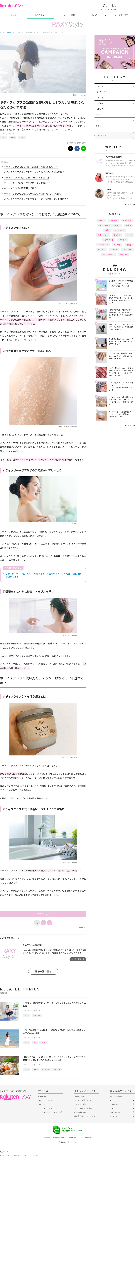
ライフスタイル (108, 254)
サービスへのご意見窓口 (84, 1108)
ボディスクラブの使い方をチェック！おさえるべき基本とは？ (34, 172)
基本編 (13, 137)
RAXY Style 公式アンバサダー (109, 225)
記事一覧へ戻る (43, 971)
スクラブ (22, 137)
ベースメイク (101, 92)
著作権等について (75, 1138)
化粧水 (129, 245)
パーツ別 (117, 245)
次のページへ (43, 914)
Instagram (114, 1104)
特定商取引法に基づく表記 (84, 1116)
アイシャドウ (119, 230)
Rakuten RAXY (12, 6)
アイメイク (100, 97)
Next (82, 927)
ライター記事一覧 (78, 959)
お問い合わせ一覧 (20, 1155)
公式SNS (93, 15)
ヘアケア (99, 109)
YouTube (113, 1116)
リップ (129, 235)
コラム (99, 120)
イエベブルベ (103, 245)
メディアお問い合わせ (83, 1100)
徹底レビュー (103, 235)
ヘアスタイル (108, 240)
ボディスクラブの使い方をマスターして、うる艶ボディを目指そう (36, 199)
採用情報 (88, 1138)
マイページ (42, 1104)
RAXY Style (40, 15)
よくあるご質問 (121, 15)
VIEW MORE (129, 204)
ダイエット (36, 1015)
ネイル (99, 114)
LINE (112, 1108)
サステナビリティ (37, 1155)
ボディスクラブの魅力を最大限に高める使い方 (26, 177)
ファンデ (114, 249)
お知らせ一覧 (79, 1096)
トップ (13, 15)
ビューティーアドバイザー (48, 1112)
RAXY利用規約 (80, 1112)
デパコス (101, 249)
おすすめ (113, 220)
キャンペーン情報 (67, 15)
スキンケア (100, 86)
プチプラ (122, 240)
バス (34, 1042)
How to (4, 137)
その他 (99, 126)
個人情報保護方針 (59, 1138)
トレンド (117, 235)
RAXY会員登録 (116, 1096)
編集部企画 (127, 220)
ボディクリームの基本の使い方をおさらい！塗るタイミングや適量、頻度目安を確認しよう (43, 575)
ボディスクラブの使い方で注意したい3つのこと (27, 182)
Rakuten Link (115, 1112)
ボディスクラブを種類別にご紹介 (20, 188)
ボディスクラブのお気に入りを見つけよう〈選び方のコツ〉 (33, 193)
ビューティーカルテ (46, 1108)
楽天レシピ (57, 1069)
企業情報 (47, 1138)
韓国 (107, 230)
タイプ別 (123, 254)
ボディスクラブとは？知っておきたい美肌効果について (31, 166)
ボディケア (10, 134)
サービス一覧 (5, 1155)
